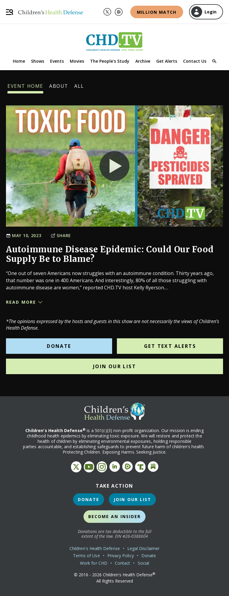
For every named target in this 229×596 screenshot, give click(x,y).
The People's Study (109, 61)
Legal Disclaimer (143, 548)
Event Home (25, 88)
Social (143, 563)
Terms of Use (86, 555)
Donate (59, 346)
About (58, 88)
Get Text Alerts (170, 346)
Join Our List (114, 366)
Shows (37, 61)
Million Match (157, 12)
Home (19, 61)
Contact (122, 563)
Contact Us (194, 61)
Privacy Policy (120, 555)
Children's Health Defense (94, 548)
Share (61, 235)
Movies (77, 61)
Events (57, 61)
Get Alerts (166, 61)
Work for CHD (93, 563)
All (79, 88)
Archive (142, 61)
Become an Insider (114, 516)
